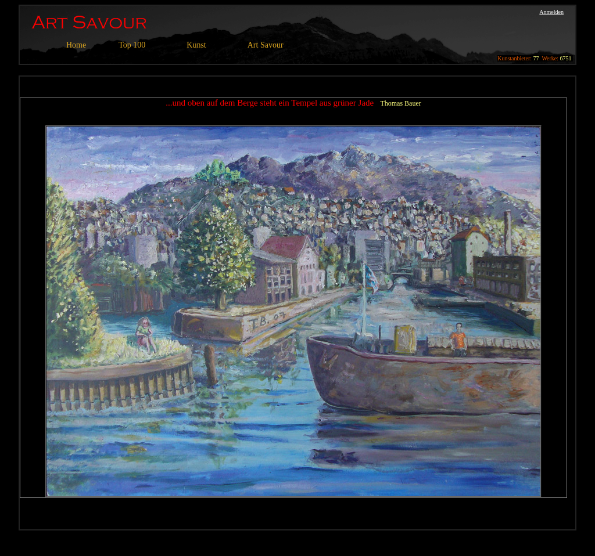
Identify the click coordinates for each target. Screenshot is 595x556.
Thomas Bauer (400, 103)
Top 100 (132, 45)
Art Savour (266, 45)
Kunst (196, 45)
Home (76, 45)
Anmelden (551, 12)
